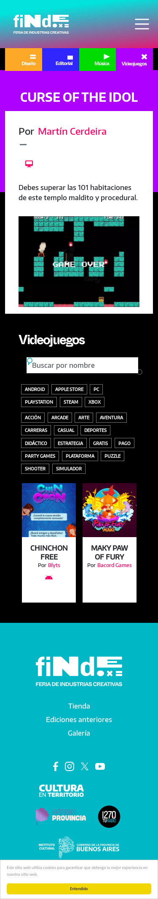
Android (35, 389)
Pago (124, 443)
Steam (71, 402)
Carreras (36, 430)
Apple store (69, 389)
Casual (66, 430)
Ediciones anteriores (79, 719)
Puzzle (112, 456)
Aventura (111, 417)
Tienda (79, 706)
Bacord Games (114, 565)
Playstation (39, 402)
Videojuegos (51, 342)
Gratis (100, 443)
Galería (79, 733)
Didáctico (36, 443)
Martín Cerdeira (72, 131)
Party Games (40, 456)
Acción (33, 417)
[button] (79, 261)
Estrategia (70, 443)
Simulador (69, 468)
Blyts (54, 565)
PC (96, 389)
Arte (83, 417)
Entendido (79, 888)
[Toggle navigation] (142, 24)
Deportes (95, 430)
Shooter (35, 468)
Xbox (94, 402)
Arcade (59, 417)
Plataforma (80, 456)
